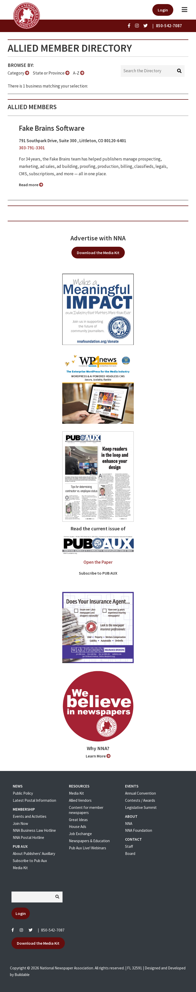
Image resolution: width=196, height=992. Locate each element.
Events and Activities (29, 816)
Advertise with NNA (98, 238)
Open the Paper (98, 562)
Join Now (20, 823)
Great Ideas (78, 819)
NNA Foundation (138, 830)
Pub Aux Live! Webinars (87, 847)
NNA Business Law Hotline (34, 830)
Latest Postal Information (34, 800)
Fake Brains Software (51, 128)
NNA (128, 823)
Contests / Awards (140, 800)
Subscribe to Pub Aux (30, 860)
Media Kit (20, 867)
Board (130, 853)
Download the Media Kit (98, 252)
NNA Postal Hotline (28, 837)
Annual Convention (140, 793)
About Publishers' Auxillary (34, 853)
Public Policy (23, 793)
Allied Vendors (80, 800)
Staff (129, 846)
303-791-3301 (32, 148)
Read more (31, 184)
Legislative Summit (141, 807)
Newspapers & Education (89, 840)
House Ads (77, 826)
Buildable (22, 974)
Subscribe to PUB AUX (98, 573)
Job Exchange (80, 833)
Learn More (98, 755)
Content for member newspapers (86, 810)
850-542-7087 (53, 930)
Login (163, 9)
